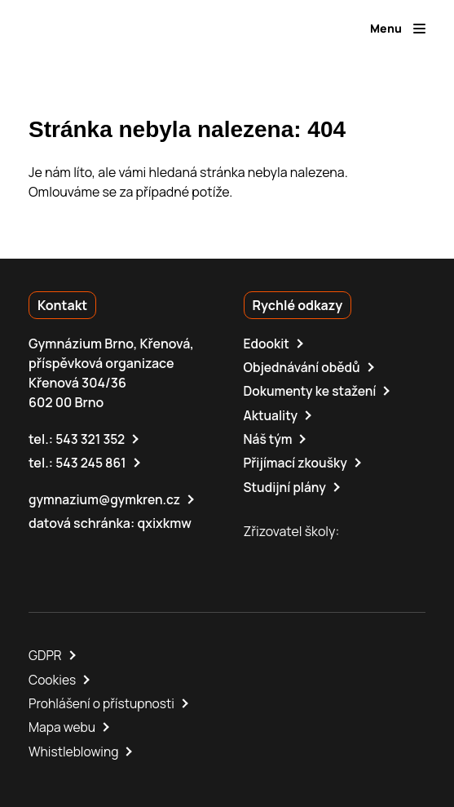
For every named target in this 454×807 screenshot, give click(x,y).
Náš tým (269, 438)
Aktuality (271, 414)
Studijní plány (286, 485)
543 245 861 (91, 462)
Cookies (53, 677)
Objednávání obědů (304, 367)
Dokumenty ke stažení (312, 391)
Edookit (267, 344)
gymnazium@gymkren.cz (106, 498)
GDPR (46, 654)
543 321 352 (90, 438)
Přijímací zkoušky (297, 462)
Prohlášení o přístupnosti (104, 701)
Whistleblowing (75, 748)
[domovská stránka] (99, 28)
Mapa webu (63, 725)
